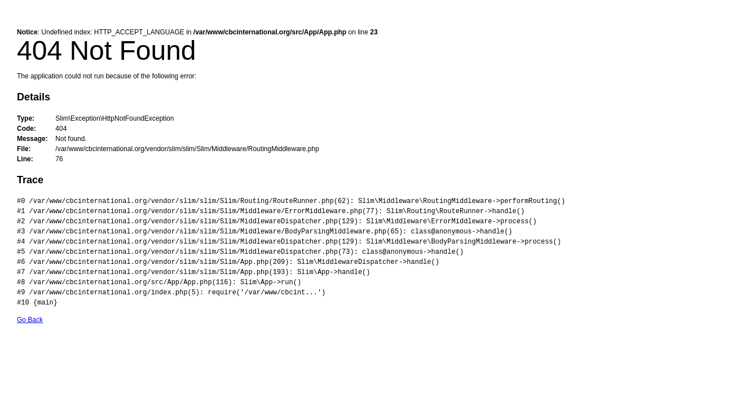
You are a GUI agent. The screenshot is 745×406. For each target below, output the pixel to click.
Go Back (30, 320)
